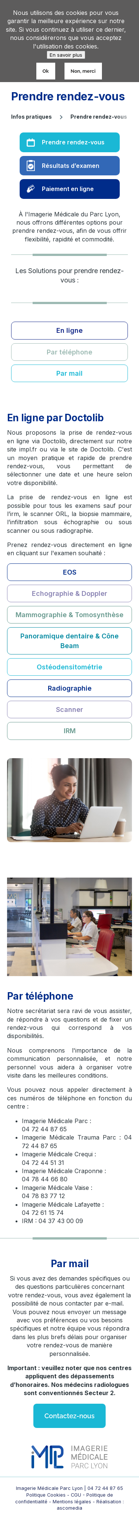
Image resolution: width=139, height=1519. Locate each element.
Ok (46, 71)
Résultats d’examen (70, 165)
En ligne (69, 330)
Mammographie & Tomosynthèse (69, 615)
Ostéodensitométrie (69, 667)
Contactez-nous (69, 1416)
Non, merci (83, 71)
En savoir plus (66, 55)
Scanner (69, 709)
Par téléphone (69, 352)
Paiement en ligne (68, 189)
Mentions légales (72, 1501)
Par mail (69, 373)
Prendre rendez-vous (73, 142)
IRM (70, 731)
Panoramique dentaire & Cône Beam (69, 640)
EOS (69, 572)
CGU (77, 1495)
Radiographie (70, 688)
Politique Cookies (46, 1495)
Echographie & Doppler (69, 593)
